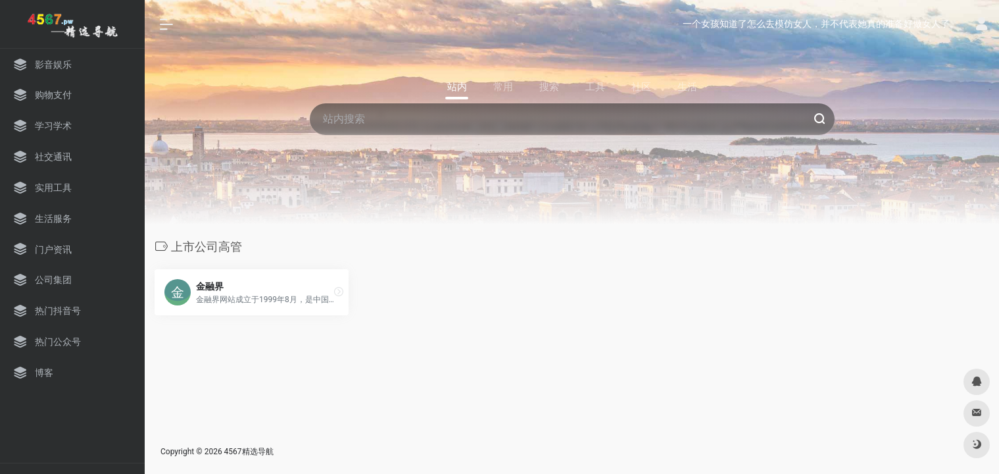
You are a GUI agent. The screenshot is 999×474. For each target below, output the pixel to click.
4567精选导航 (249, 451)
